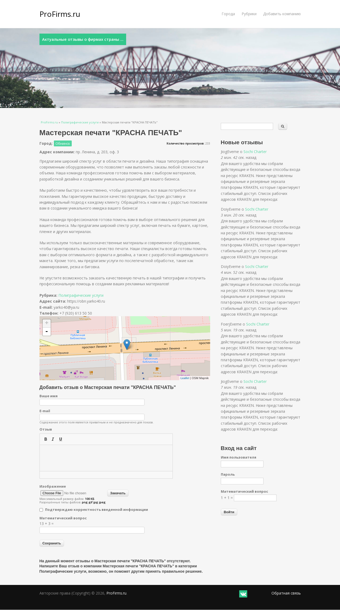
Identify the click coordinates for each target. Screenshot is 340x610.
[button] (45, 439)
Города (228, 13)
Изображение (52, 486)
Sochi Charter (255, 151)
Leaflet (185, 378)
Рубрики (249, 13)
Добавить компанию (282, 13)
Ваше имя (48, 396)
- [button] (47, 332)
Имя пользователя (238, 457)
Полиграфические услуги (80, 122)
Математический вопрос (63, 518)
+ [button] (46, 323)
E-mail (44, 410)
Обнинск (62, 143)
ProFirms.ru (59, 14)
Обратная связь (286, 593)
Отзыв (45, 429)
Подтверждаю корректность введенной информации (96, 509)
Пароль (228, 474)
